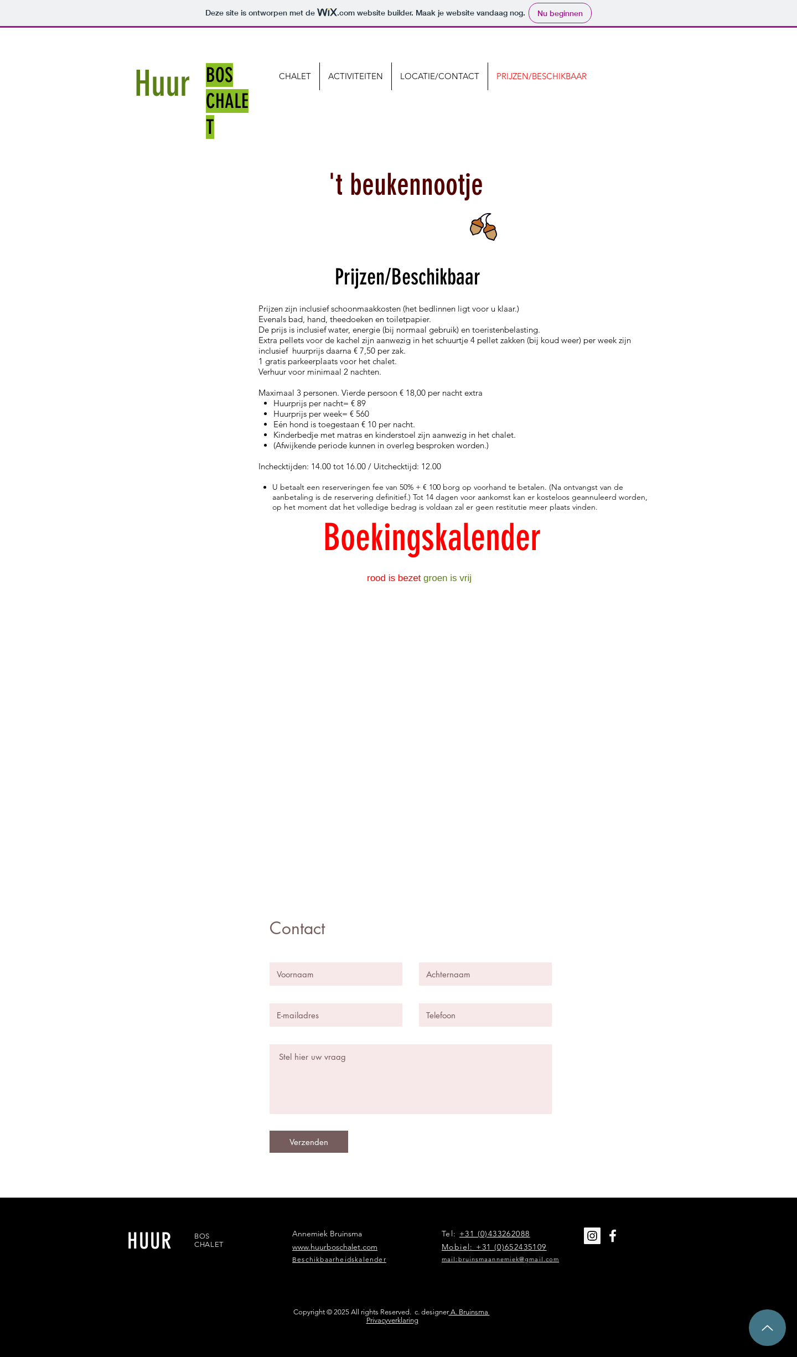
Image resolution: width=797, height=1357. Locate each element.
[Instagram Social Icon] (592, 1235)
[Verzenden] (309, 1142)
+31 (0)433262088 (494, 1234)
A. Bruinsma (469, 1312)
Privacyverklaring (392, 1320)
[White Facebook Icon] (612, 1235)
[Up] (767, 1327)
